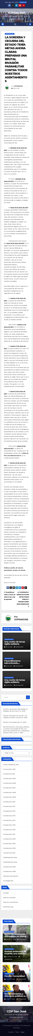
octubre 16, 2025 (12, 956)
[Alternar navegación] (15, 24)
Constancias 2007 (9, 788)
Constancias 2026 (9, 871)
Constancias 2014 (9, 820)
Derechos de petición (10, 876)
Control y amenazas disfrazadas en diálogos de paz (16, 936)
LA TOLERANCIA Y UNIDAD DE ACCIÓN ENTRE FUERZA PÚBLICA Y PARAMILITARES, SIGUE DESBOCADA (23, 599)
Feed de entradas (9, 897)
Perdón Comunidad (10, 722)
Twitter (17, 1032)
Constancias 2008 (9, 792)
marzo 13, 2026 (11, 939)
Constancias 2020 (9, 848)
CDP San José (16, 12)
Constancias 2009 (9, 797)
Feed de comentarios (10, 902)
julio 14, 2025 (10, 979)
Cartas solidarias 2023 (11, 764)
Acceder (6, 893)
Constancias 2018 (9, 839)
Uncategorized (8, 881)
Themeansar (16, 1027)
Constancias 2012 (9, 811)
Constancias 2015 (9, 825)
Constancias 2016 (9, 829)
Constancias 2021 (9, 853)
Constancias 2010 (9, 802)
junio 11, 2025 (10, 999)
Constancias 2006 (9, 783)
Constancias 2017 (9, 33)
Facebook (11, 1032)
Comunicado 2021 (9, 769)
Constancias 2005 (9, 778)
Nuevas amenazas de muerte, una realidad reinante (15, 953)
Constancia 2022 (9, 774)
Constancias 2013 (9, 815)
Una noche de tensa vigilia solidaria (14, 642)
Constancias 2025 (9, 867)
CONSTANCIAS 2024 (10, 862)
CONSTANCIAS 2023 (10, 857)
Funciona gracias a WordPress (11, 1025)
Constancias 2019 (9, 843)
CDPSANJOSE (18, 86)
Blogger (22, 1032)
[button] (27, 24)
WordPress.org (8, 907)
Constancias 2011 (9, 806)
